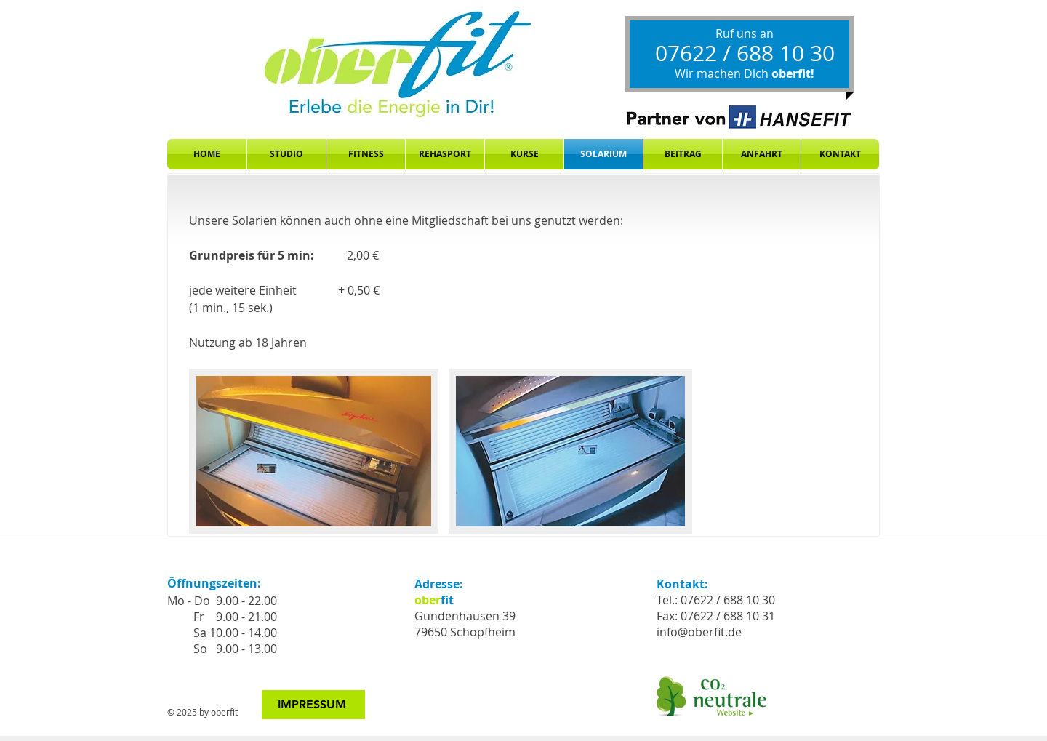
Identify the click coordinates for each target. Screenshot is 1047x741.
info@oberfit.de (699, 632)
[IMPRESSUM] (313, 704)
